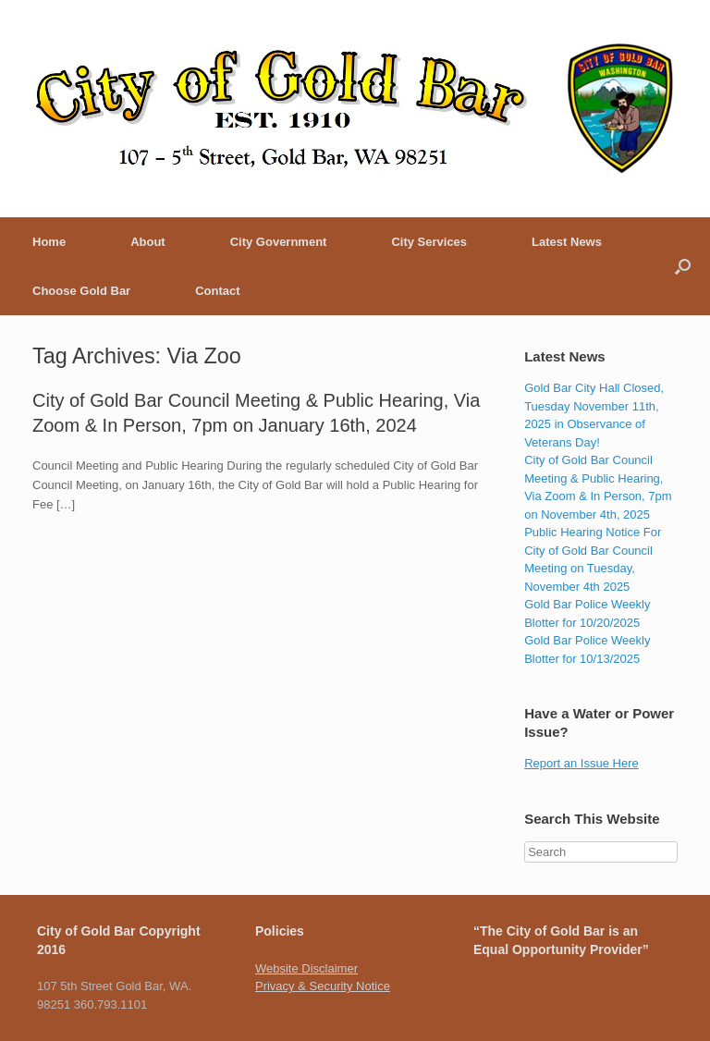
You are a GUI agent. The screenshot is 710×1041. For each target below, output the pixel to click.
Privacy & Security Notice (322, 986)
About (147, 242)
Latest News (567, 242)
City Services (429, 242)
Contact (217, 291)
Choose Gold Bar (81, 291)
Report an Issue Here (581, 763)
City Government (278, 242)
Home (49, 242)
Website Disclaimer (306, 968)
